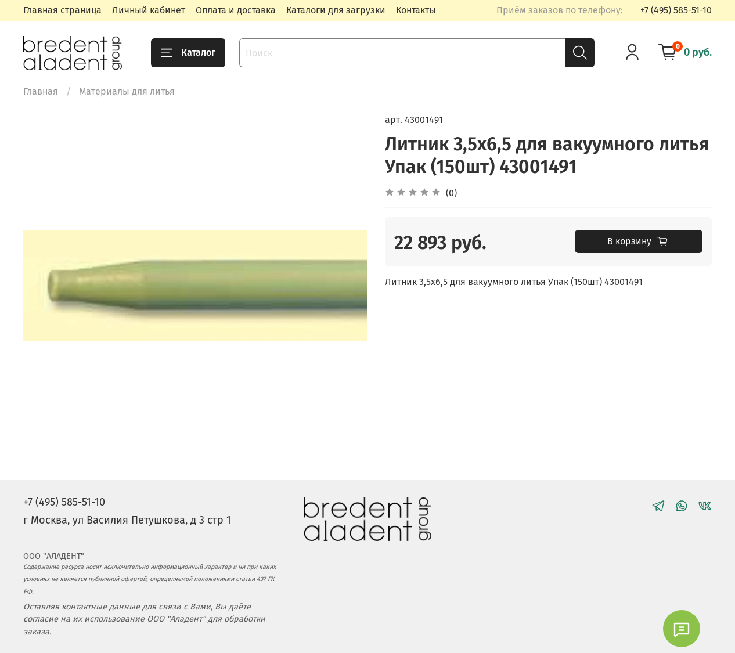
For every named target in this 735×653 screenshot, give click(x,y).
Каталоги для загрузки (335, 10)
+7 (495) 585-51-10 (676, 10)
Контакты (416, 10)
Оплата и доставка (236, 10)
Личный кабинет (148, 10)
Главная (40, 91)
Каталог (188, 53)
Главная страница (62, 10)
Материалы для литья (127, 91)
